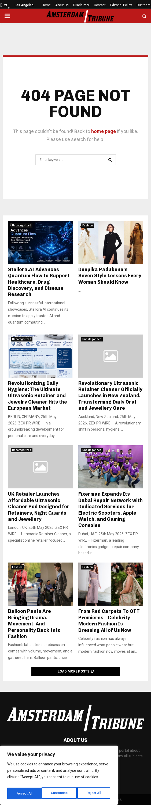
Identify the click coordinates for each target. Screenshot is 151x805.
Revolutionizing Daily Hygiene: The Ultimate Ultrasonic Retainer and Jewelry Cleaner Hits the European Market (37, 395)
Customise (24, 793)
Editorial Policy (121, 5)
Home (46, 5)
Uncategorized (21, 225)
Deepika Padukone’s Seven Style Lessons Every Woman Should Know (109, 276)
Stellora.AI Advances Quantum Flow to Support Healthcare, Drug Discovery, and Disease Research (38, 282)
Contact (100, 5)
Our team (143, 5)
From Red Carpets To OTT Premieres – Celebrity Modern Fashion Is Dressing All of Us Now (109, 620)
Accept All (94, 793)
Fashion (87, 225)
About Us (62, 5)
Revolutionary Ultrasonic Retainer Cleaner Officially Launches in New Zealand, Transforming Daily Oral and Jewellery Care (110, 395)
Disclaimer (81, 5)
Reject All (60, 793)
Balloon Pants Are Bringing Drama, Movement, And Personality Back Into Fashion (34, 623)
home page (103, 131)
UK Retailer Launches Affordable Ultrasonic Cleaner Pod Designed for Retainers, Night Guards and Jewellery (38, 506)
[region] (59, 777)
